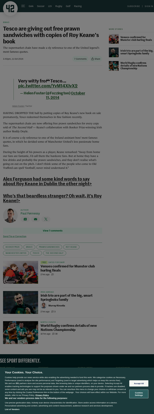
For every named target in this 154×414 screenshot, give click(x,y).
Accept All (139, 383)
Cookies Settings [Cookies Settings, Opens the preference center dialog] (139, 394)
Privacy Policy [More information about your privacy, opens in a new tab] (42, 395)
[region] (77, 391)
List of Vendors (12, 409)
